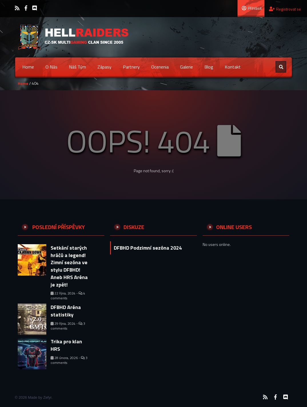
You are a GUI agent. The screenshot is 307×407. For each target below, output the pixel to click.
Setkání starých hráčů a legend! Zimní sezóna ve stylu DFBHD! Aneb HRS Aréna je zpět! (69, 266)
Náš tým (77, 66)
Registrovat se (285, 9)
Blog (208, 66)
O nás (51, 66)
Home (28, 66)
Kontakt (233, 66)
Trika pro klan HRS (66, 345)
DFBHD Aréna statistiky (66, 310)
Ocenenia (160, 66)
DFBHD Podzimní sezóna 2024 (148, 248)
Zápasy (104, 66)
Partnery (131, 66)
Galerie (186, 66)
